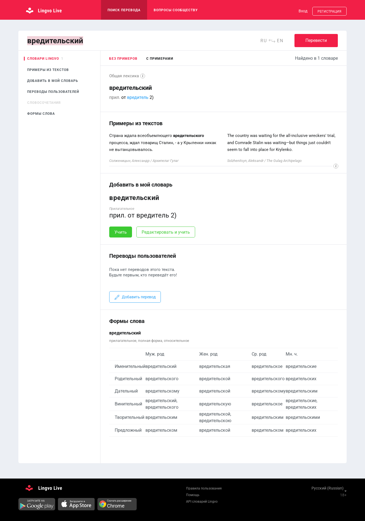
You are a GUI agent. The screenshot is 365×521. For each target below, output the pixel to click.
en (280, 40)
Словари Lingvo (43, 59)
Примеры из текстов (48, 70)
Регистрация (329, 11)
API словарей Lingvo (202, 501)
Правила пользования (204, 488)
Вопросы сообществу (176, 10)
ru (263, 40)
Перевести (316, 40)
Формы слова (41, 114)
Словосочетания (44, 103)
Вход (303, 11)
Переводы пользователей (53, 92)
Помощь (193, 495)
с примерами (159, 59)
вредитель (137, 97)
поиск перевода (124, 10)
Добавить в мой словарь (52, 81)
